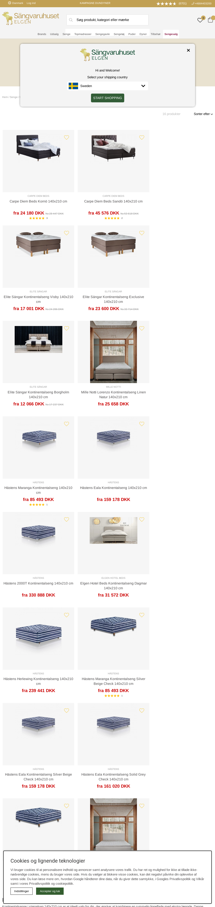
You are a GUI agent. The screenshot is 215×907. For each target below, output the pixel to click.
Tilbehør (156, 34)
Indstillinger (21, 891)
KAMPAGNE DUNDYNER (95, 3)
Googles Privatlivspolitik (174, 879)
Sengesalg (171, 34)
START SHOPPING (107, 98)
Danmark (15, 3)
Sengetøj (119, 34)
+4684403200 (203, 3)
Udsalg (54, 34)
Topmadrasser (82, 34)
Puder (132, 34)
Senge (66, 34)
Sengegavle (102, 34)
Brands (42, 34)
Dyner (143, 34)
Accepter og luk (50, 891)
